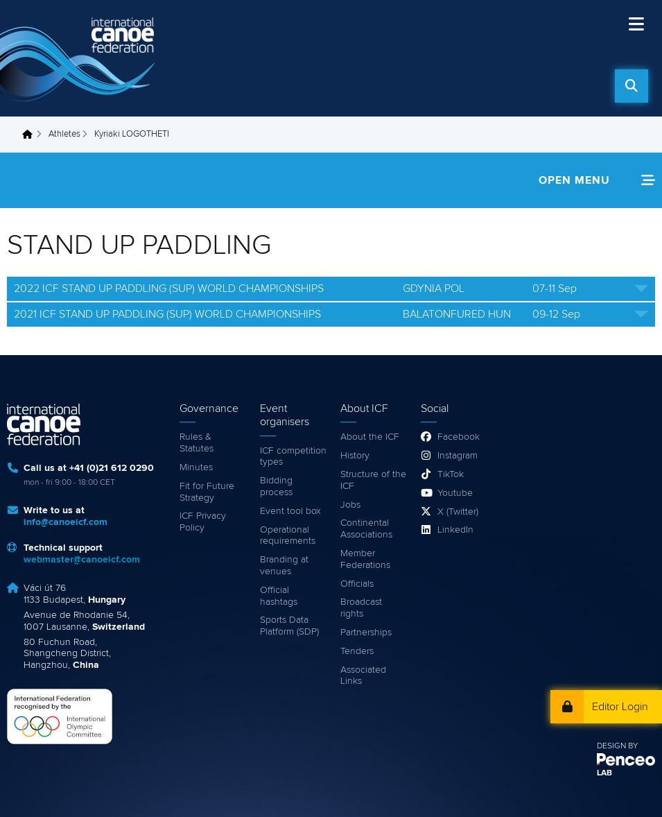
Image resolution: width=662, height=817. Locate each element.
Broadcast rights (361, 608)
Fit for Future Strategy (207, 492)
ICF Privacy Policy (203, 522)
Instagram (457, 456)
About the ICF (369, 437)
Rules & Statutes (197, 443)
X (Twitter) (457, 512)
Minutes (196, 467)
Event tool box (290, 511)
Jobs (350, 505)
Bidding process (276, 486)
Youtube (455, 493)
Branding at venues (284, 565)
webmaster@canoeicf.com (82, 560)
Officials (357, 584)
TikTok (450, 474)
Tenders (357, 651)
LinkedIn (455, 530)
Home (31, 134)
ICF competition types (293, 456)
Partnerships (366, 632)
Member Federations (365, 559)
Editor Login (620, 706)
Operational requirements (287, 536)
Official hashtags (278, 596)
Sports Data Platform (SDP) (289, 626)
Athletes (64, 134)
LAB (604, 773)
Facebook (458, 437)
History (354, 456)
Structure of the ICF (373, 480)
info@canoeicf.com (65, 522)
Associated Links (363, 676)
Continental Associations (366, 529)
